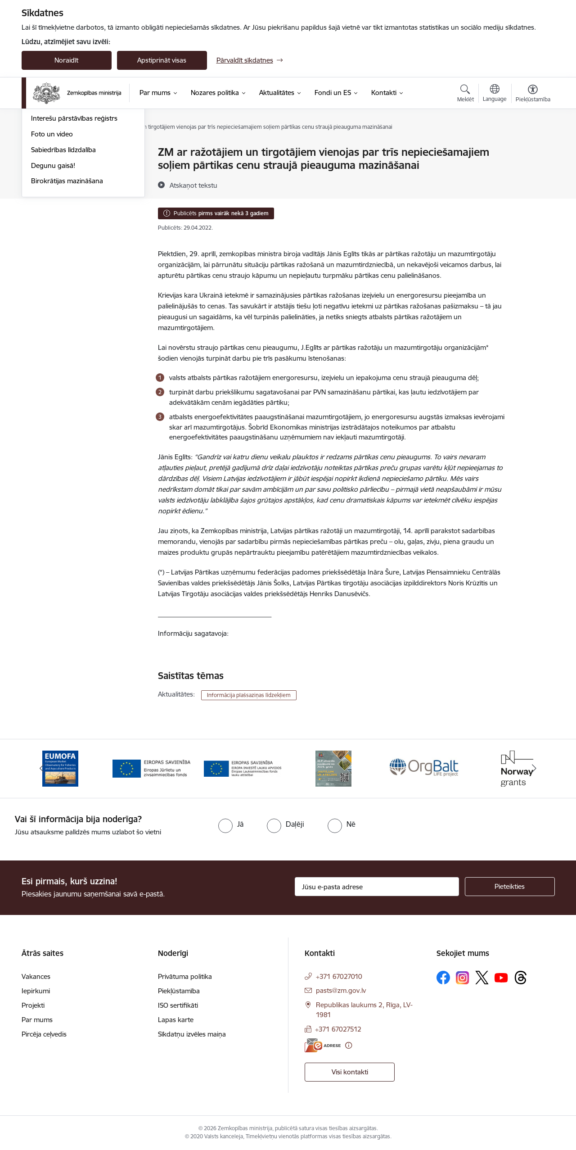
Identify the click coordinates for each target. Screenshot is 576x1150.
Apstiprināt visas (161, 60)
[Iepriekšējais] (42, 768)
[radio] (230, 824)
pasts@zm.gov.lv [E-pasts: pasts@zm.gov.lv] (341, 990)
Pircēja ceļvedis (44, 1034)
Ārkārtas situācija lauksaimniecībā (81, 184)
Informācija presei (58, 199)
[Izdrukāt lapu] (532, 148)
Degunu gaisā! (53, 262)
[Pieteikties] (510, 886)
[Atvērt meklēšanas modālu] (465, 94)
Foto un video (52, 230)
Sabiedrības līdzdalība (63, 246)
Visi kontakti (350, 1072)
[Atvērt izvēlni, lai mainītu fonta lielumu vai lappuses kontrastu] (533, 94)
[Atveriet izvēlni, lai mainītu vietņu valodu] (494, 94)
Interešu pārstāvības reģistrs (74, 215)
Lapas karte (176, 1019)
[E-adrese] (323, 1045)
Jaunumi (44, 168)
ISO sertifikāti (178, 1005)
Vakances (36, 976)
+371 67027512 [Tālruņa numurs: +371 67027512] (338, 1029)
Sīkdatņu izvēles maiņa (192, 1034)
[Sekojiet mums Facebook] (443, 977)
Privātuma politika (185, 976)
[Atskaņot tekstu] (193, 185)
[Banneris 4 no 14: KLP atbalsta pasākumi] (333, 768)
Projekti (33, 1005)
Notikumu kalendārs (61, 153)
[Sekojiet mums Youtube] (501, 977)
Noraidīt (66, 60)
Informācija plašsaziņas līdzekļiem (249, 695)
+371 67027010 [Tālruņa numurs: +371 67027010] (339, 976)
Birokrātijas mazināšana (67, 278)
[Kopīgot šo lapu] (532, 171)
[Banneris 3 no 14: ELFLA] (243, 768)
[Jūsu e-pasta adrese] (377, 886)
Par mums (37, 1019)
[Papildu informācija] (348, 1045)
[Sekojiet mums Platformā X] (482, 977)
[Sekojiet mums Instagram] (462, 977)
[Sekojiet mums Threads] (520, 977)
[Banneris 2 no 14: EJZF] (151, 768)
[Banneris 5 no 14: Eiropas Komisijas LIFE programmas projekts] (425, 768)
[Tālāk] (534, 768)
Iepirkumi (36, 991)
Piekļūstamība (179, 991)
